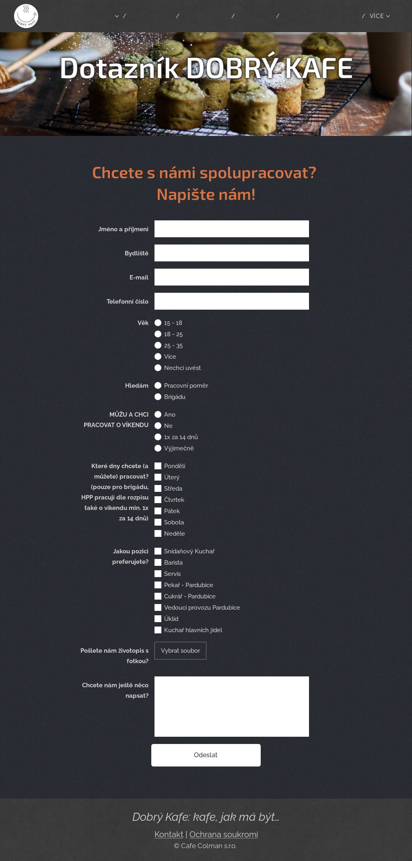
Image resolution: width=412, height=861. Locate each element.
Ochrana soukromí (224, 834)
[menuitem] (170, 16)
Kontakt (168, 834)
